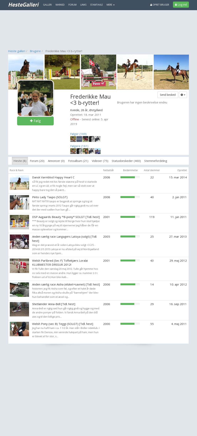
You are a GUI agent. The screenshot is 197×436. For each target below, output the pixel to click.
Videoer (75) (100, 161)
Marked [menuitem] (60, 4)
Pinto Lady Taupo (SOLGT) (50, 197)
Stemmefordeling (155, 161)
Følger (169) (78, 134)
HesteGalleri (23, 4)
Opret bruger (159, 4)
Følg (35, 120)
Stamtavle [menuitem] (96, 4)
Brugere (35, 51)
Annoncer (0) (56, 161)
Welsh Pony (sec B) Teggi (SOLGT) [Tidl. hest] (62, 324)
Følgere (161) (79, 146)
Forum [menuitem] (72, 4)
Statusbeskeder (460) (126, 161)
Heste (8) (19, 161)
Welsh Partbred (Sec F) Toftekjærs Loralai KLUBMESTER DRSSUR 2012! (60, 262)
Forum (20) (37, 161)
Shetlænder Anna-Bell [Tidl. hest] (53, 304)
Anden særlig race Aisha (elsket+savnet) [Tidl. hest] (66, 284)
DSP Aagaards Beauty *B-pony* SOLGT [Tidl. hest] (66, 217)
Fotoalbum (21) (78, 161)
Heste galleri (16, 51)
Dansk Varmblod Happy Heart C (53, 177)
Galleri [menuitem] (47, 4)
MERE (111, 4)
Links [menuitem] (83, 4)
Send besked (168, 95)
